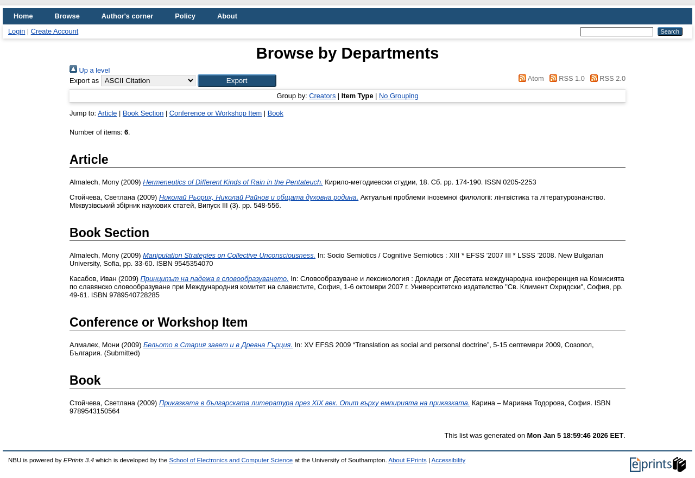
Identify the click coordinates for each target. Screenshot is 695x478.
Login (16, 31)
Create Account (55, 31)
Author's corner (127, 16)
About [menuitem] (227, 16)
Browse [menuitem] (67, 16)
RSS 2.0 (606, 78)
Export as (84, 81)
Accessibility (448, 460)
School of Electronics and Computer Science (231, 460)
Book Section (143, 113)
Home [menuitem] (23, 16)
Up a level (90, 70)
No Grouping (399, 96)
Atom (529, 78)
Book (275, 113)
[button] (237, 80)
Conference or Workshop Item (215, 113)
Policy (185, 16)
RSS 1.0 (565, 78)
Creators (322, 96)
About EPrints (407, 460)
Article (107, 113)
